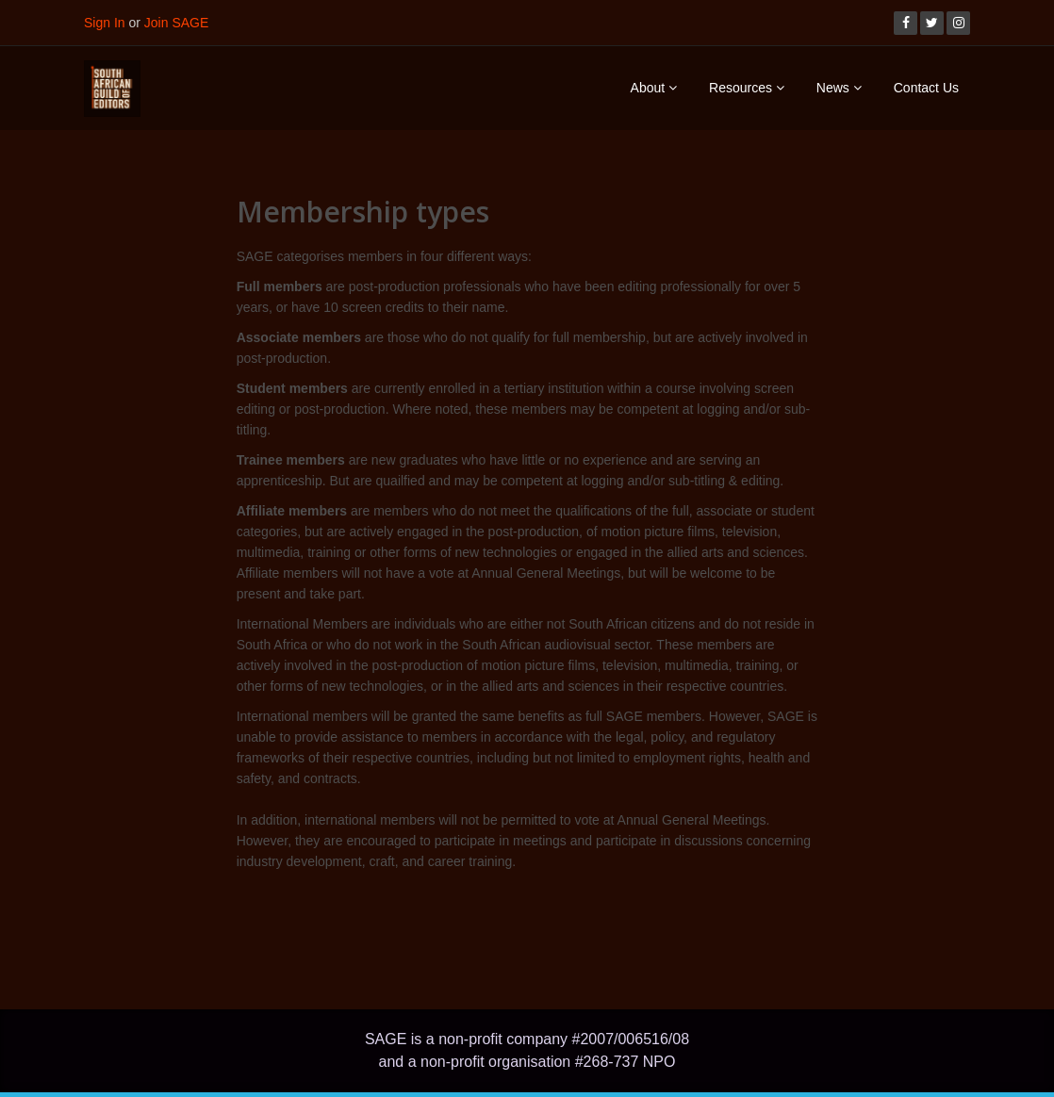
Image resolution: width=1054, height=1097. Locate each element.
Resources (746, 87)
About (654, 87)
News (839, 87)
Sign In (104, 22)
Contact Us (926, 87)
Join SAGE (176, 22)
